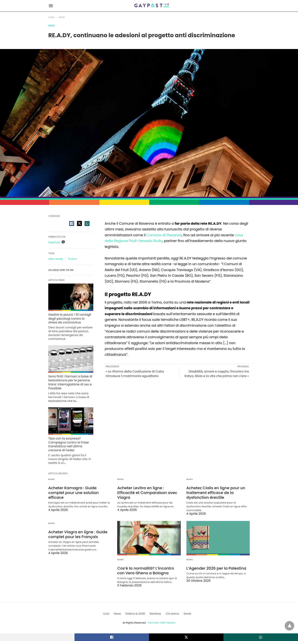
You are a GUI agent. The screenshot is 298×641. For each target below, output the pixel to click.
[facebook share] (71, 223)
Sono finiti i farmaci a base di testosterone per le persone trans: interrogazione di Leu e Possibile (70, 382)
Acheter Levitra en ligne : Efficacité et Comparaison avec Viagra (147, 492)
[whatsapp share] (87, 223)
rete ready (55, 259)
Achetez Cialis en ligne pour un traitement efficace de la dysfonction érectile (215, 492)
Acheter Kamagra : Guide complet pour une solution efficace (73, 492)
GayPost (54, 242)
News (62, 17)
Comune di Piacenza (164, 235)
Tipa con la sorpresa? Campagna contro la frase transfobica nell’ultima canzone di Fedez (68, 444)
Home (51, 17)
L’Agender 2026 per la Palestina (216, 568)
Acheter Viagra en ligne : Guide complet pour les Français (78, 534)
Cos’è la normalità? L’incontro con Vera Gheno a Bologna (145, 571)
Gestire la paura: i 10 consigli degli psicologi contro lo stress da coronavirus (69, 318)
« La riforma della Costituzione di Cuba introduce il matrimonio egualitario (135, 373)
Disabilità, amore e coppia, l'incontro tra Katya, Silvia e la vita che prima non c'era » (217, 373)
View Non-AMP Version (161, 622)
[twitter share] (79, 223)
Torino (72, 259)
